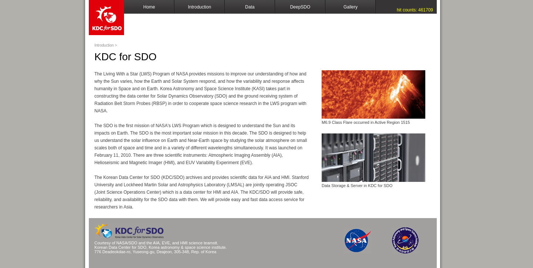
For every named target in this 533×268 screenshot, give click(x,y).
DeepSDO (300, 7)
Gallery (350, 7)
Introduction (199, 7)
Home (149, 7)
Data (249, 7)
